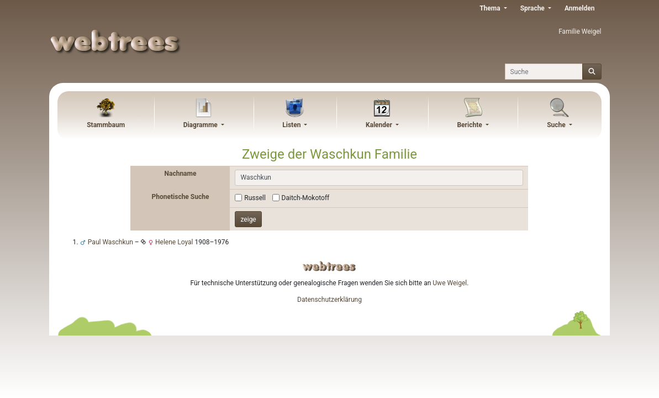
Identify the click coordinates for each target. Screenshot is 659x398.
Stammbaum (106, 125)
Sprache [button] (533, 8)
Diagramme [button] (201, 125)
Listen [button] (292, 125)
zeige (248, 219)
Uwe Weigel (450, 283)
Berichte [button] (470, 125)
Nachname (181, 173)
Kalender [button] (380, 125)
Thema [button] (490, 8)
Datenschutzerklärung (329, 299)
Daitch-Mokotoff (306, 198)
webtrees (329, 266)
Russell (255, 198)
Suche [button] (557, 125)
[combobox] (379, 178)
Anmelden (580, 8)
